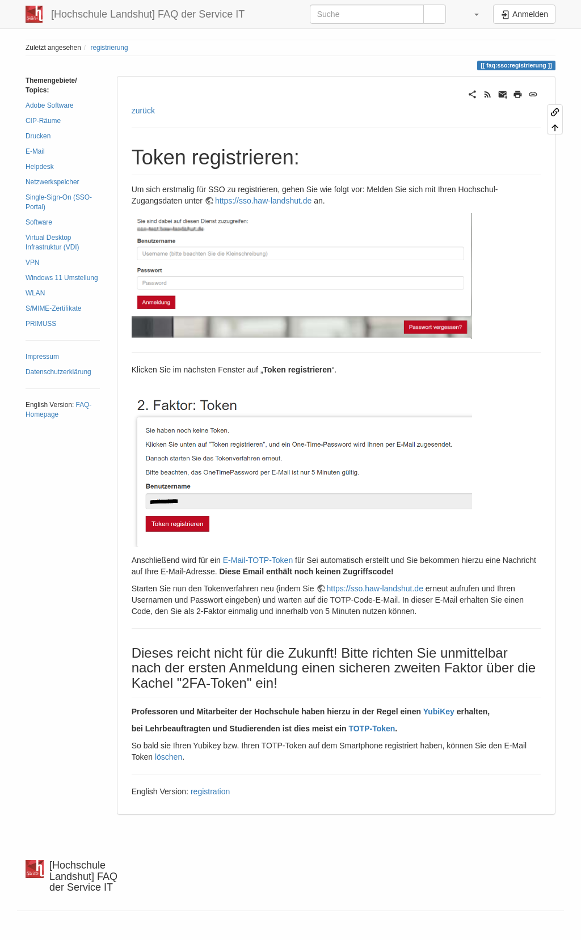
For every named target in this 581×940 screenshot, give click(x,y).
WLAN (35, 293)
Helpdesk (40, 167)
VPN (32, 262)
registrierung (109, 48)
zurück (143, 110)
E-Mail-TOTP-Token (258, 560)
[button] (470, 14)
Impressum (42, 357)
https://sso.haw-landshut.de (263, 200)
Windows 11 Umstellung (62, 278)
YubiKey (438, 711)
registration (210, 791)
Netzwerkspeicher (52, 182)
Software (39, 222)
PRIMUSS (41, 324)
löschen (168, 756)
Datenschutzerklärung (58, 372)
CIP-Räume (43, 121)
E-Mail (35, 151)
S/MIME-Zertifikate (53, 308)
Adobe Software (50, 105)
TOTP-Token (371, 728)
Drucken (38, 136)
